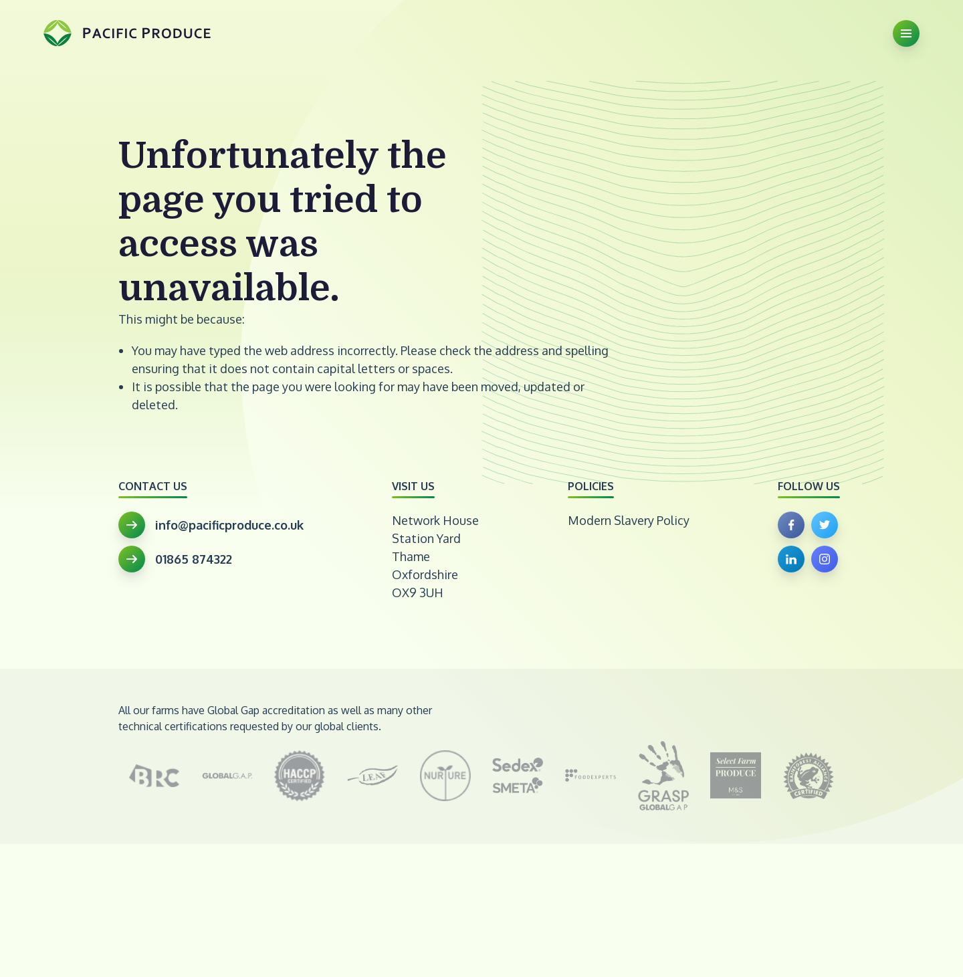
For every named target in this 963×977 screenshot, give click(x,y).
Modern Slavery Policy (628, 520)
